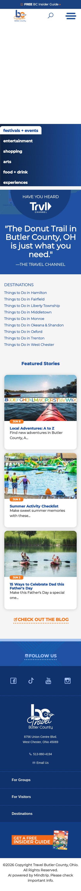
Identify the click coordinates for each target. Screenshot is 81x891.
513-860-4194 (42, 754)
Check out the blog (43, 619)
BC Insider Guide (41, 4)
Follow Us (43, 655)
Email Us (43, 762)
